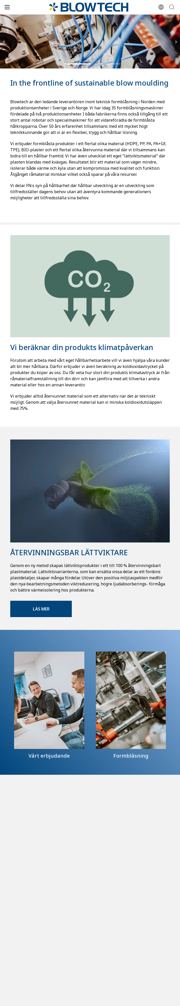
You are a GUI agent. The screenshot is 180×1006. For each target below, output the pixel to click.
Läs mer (41, 609)
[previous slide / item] (3, 41)
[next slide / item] (176, 41)
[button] (78, 63)
